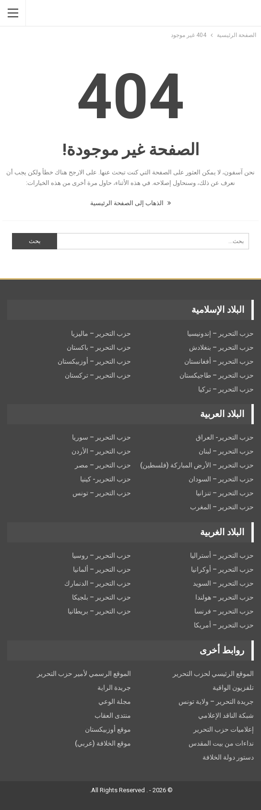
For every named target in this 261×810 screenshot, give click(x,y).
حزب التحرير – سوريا (101, 437)
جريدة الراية (114, 687)
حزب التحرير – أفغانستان (219, 361)
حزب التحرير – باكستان (99, 347)
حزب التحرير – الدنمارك (97, 583)
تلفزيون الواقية (233, 687)
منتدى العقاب (113, 715)
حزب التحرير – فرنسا (224, 611)
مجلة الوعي (114, 701)
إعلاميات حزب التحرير (223, 729)
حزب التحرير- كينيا (105, 479)
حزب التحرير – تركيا (226, 389)
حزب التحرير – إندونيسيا (220, 333)
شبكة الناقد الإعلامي (226, 715)
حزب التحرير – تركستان (98, 375)
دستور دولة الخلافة (228, 757)
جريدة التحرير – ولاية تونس (216, 701)
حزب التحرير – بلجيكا (101, 597)
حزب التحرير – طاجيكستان (216, 375)
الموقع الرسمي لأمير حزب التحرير (84, 673)
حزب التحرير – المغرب (222, 507)
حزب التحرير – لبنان (226, 451)
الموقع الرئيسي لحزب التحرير (213, 673)
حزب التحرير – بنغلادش (221, 347)
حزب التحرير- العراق (225, 437)
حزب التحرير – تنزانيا (225, 493)
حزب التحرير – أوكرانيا (222, 569)
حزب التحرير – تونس (101, 493)
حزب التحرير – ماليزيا (101, 333)
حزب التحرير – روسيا (101, 555)
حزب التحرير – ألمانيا (102, 569)
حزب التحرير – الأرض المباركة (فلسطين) (197, 465)
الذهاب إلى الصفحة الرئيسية (130, 203)
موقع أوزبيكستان (108, 729)
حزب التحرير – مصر (103, 465)
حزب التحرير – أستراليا (222, 555)
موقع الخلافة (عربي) (103, 743)
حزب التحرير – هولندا (224, 597)
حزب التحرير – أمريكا (224, 625)
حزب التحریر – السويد (223, 583)
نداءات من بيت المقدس (221, 743)
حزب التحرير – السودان (221, 479)
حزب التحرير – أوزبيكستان (94, 361)
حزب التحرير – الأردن (101, 451)
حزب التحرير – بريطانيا (99, 611)
